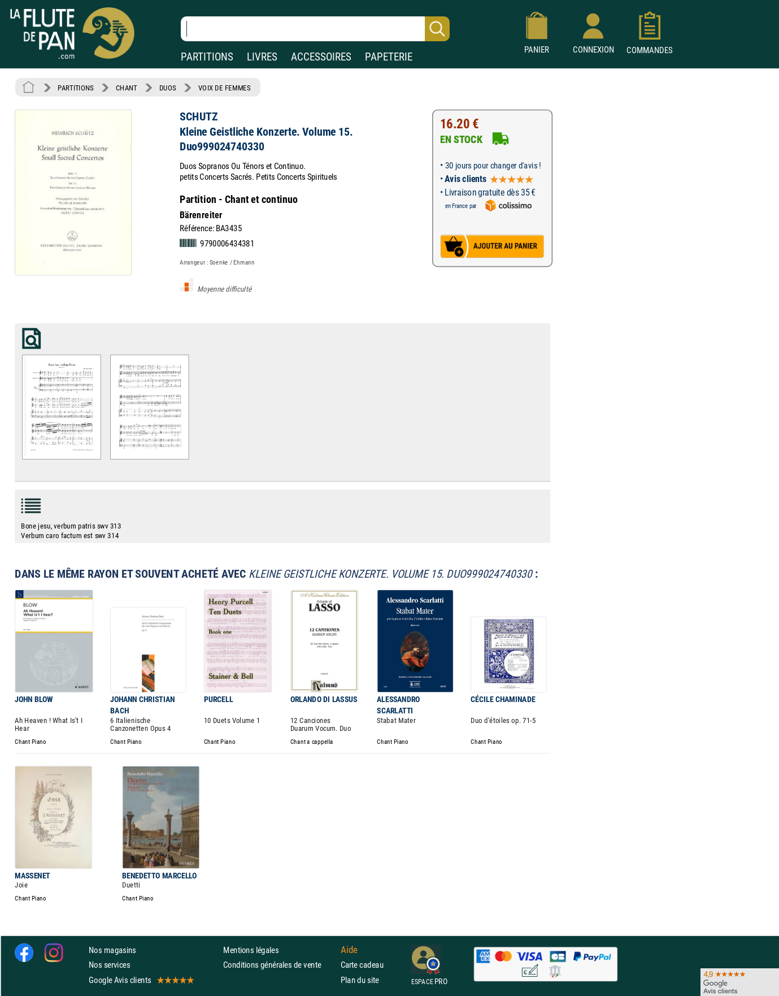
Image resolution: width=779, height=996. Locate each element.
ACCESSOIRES (321, 56)
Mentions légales (250, 950)
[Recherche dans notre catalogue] (315, 28)
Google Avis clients (141, 979)
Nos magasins (112, 950)
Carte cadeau (362, 964)
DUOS (167, 87)
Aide (349, 949)
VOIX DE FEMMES (224, 87)
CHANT (126, 87)
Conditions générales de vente (279, 964)
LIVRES (262, 56)
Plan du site (360, 979)
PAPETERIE (388, 56)
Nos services (109, 964)
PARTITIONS (207, 56)
